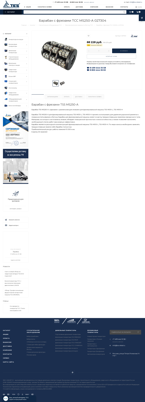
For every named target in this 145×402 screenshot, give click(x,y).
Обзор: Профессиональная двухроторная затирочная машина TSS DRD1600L (14, 292)
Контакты (7, 354)
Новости (6, 266)
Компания (7, 350)
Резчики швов (31, 355)
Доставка (78, 96)
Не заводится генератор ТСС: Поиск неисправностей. (17, 308)
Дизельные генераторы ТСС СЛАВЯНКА (68, 345)
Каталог (6, 330)
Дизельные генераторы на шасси (66, 348)
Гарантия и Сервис (95, 96)
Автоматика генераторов (96, 354)
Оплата (66, 96)
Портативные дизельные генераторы (68, 334)
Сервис (6, 358)
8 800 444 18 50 (76, 2)
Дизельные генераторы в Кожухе (66, 351)
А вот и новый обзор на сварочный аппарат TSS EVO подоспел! (14, 274)
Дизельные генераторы (65, 330)
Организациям (52, 96)
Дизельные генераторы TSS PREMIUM (68, 337)
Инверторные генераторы (96, 336)
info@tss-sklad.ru (135, 2)
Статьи (5, 301)
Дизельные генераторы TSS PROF (66, 340)
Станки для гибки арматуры (36, 344)
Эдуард (16, 252)
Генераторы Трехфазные (95, 351)
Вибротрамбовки (32, 336)
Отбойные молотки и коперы (36, 342)
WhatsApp (72, 372)
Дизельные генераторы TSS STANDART (68, 342)
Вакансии (7, 342)
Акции (5, 334)
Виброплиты (31, 339)
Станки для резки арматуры (36, 352)
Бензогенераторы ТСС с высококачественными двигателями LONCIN (13, 283)
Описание (37, 96)
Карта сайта (8, 362)
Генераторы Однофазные (96, 348)
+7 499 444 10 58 (61, 2)
